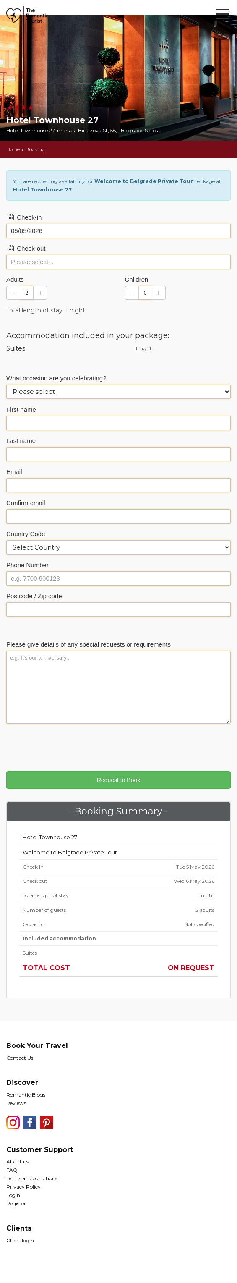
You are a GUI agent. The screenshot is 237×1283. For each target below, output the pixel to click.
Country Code (25, 533)
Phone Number (27, 564)
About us (17, 1161)
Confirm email (25, 502)
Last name (21, 440)
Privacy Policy (23, 1187)
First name (21, 409)
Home (13, 149)
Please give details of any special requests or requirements (88, 644)
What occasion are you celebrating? (56, 378)
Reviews (16, 1103)
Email (14, 471)
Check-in (24, 217)
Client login (20, 1240)
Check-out (26, 248)
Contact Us (19, 1058)
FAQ (12, 1170)
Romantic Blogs (25, 1095)
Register (16, 1203)
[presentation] (70, 746)
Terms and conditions (31, 1178)
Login (13, 1195)
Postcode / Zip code (34, 596)
